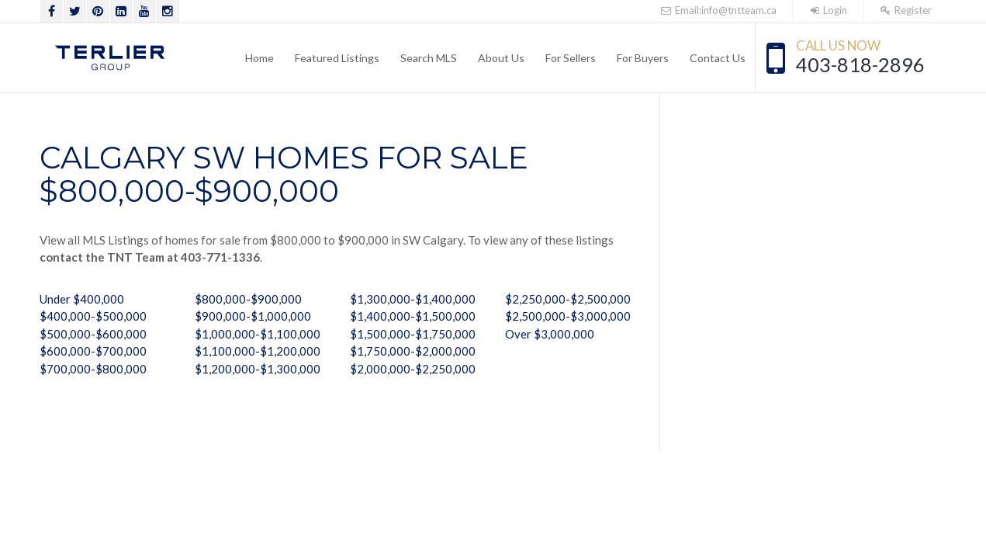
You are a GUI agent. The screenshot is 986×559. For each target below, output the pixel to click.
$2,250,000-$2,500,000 (568, 299)
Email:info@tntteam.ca (718, 10)
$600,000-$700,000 (93, 351)
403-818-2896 (860, 64)
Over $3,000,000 (549, 334)
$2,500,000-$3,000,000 (568, 316)
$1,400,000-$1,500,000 (413, 316)
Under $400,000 (82, 299)
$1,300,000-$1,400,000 (413, 299)
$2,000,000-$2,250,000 (413, 369)
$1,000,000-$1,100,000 (257, 334)
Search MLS (428, 57)
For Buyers (643, 57)
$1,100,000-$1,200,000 (257, 351)
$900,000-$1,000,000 (253, 316)
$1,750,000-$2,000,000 (413, 351)
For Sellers (570, 57)
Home (259, 57)
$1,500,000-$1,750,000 (413, 334)
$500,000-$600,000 (93, 334)
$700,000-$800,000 (93, 369)
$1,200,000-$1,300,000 (257, 369)
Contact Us (718, 57)
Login (827, 10)
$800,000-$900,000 (248, 299)
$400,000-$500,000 (93, 316)
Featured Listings (337, 57)
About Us (501, 57)
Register (905, 10)
